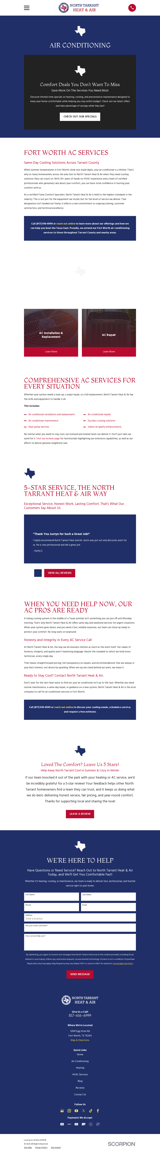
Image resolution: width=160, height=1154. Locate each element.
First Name (30, 895)
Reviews (80, 1088)
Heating (80, 1068)
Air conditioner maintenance (43, 421)
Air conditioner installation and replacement (51, 415)
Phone (28, 905)
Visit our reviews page (48, 439)
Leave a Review (80, 814)
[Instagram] (69, 1111)
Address (28, 915)
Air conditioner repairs (99, 415)
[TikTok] (91, 1111)
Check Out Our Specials (80, 116)
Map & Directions (80, 1040)
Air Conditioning (80, 1061)
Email (84, 905)
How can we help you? (35, 936)
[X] (83, 1111)
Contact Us (80, 1095)
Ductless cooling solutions (101, 421)
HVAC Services (80, 1075)
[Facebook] (98, 1111)
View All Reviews (60, 573)
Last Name (86, 895)
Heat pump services (38, 427)
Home (80, 1055)
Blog (80, 1081)
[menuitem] (28, 1148)
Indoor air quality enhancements (104, 427)
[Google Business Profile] (62, 1111)
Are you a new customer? (36, 926)
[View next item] (38, 573)
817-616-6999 (80, 1015)
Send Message (80, 974)
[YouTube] (76, 1111)
